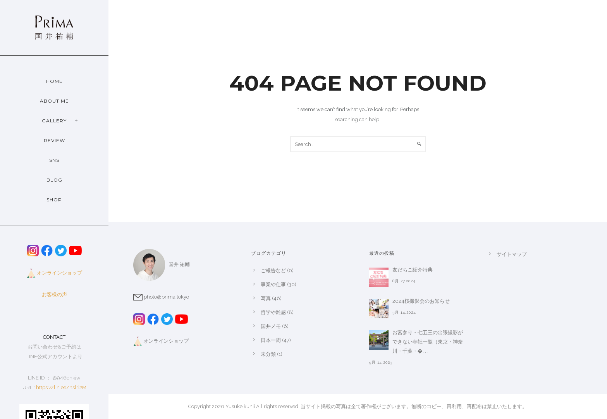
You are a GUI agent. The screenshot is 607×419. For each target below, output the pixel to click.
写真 (266, 298)
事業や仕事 (273, 284)
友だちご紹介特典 (412, 270)
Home (54, 81)
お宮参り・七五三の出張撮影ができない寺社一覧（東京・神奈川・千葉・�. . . (427, 342)
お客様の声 (54, 294)
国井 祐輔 (161, 264)
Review (54, 140)
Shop (54, 200)
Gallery (54, 121)
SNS (54, 160)
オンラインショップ (59, 273)
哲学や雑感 (273, 312)
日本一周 (271, 340)
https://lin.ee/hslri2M (61, 387)
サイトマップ (512, 254)
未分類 (268, 354)
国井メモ (271, 326)
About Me (54, 101)
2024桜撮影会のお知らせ (421, 301)
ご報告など (273, 270)
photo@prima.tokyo (161, 297)
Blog (54, 180)
